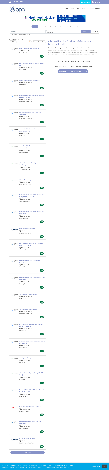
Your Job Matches (60, 27)
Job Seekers (85, 2)
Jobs (73, 9)
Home (66, 9)
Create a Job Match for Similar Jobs (73, 71)
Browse (41, 27)
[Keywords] (27, 32)
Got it (104, 466)
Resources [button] (94, 9)
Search (35, 27)
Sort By (12, 42)
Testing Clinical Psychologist (28, 294)
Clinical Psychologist (25, 180)
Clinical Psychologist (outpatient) (30, 48)
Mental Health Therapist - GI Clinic (30, 407)
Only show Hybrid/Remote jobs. (21, 34)
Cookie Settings (96, 466)
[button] (95, 32)
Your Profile (82, 9)
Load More (28, 452)
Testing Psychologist (26, 358)
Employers (96, 2)
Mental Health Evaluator (27, 228)
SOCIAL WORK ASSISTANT (27, 438)
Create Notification (38, 42)
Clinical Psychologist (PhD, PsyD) (29, 80)
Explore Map (49, 27)
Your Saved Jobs (71, 27)
